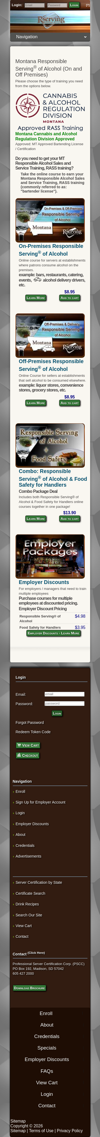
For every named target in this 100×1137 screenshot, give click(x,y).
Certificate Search (30, 893)
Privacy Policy (70, 1130)
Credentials (25, 845)
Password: (24, 704)
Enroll (20, 791)
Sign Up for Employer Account (41, 802)
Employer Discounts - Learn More (53, 633)
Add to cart (69, 298)
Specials (46, 1048)
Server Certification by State (39, 882)
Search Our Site (29, 915)
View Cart (28, 744)
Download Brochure (29, 988)
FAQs (47, 1071)
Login (74, 5)
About (21, 834)
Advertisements (28, 856)
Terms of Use (41, 1130)
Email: (21, 694)
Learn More (36, 298)
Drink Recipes (27, 904)
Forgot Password (30, 722)
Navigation (51, 36)
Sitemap (18, 1121)
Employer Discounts (44, 582)
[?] (88, 5)
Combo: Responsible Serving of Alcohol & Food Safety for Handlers (53, 478)
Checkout (27, 755)
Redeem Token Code (33, 732)
